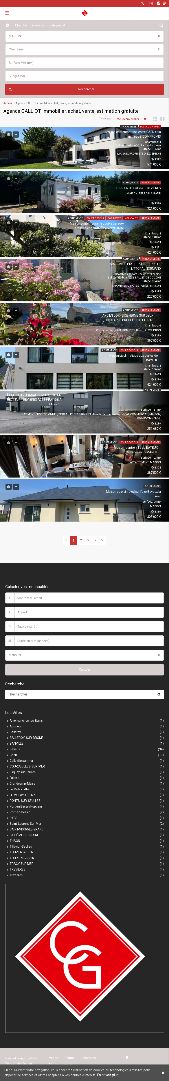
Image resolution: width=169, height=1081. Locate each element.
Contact (68, 1057)
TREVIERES (18, 869)
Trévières (16, 875)
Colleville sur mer (21, 760)
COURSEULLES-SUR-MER (27, 766)
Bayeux (15, 749)
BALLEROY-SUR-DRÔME (27, 737)
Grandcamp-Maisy (22, 783)
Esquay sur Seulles (23, 772)
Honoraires (86, 1057)
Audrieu (15, 726)
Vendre (54, 1057)
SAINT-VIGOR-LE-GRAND (27, 829)
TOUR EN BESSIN (21, 852)
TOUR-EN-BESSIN (22, 858)
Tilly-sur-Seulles (21, 846)
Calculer (84, 669)
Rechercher (51, 89)
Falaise (14, 777)
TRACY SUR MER (21, 863)
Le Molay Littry (20, 789)
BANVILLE (16, 743)
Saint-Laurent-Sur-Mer (25, 823)
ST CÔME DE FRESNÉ (24, 835)
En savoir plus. (117, 1075)
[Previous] (66, 540)
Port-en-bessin (20, 812)
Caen (13, 754)
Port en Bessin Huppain (26, 806)
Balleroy (15, 732)
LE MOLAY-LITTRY (22, 795)
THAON (15, 840)
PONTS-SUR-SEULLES (25, 800)
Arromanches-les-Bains (26, 720)
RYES (13, 817)
